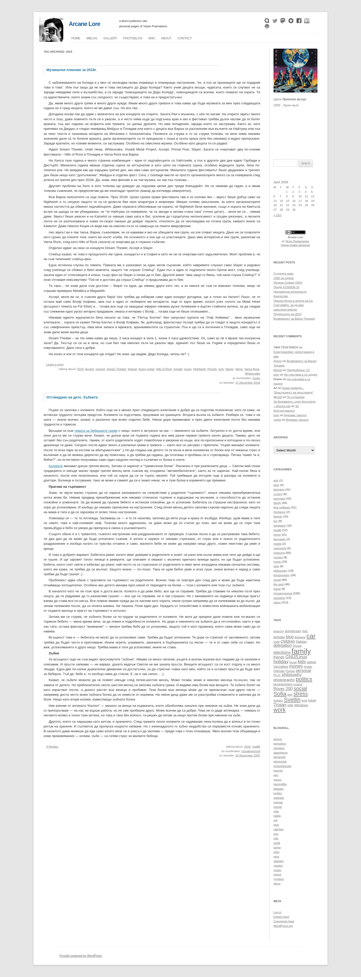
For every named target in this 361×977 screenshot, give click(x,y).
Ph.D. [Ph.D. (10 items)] (277, 675)
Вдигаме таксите (295, 415)
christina (279, 748)
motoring (279, 552)
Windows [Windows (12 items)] (301, 705)
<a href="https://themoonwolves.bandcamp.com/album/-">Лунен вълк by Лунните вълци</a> (295, 127)
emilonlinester (282, 766)
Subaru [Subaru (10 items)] (278, 700)
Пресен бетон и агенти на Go (293, 300)
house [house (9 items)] (293, 662)
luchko (278, 793)
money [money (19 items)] (296, 666)
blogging (279, 489)
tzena (277, 847)
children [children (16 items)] (288, 641)
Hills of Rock (164, 369)
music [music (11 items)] (308, 666)
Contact (184, 38)
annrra (278, 739)
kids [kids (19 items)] (302, 661)
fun (276, 521)
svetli (277, 842)
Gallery (110, 38)
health (278, 530)
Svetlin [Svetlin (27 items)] (292, 699)
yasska (278, 865)
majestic (279, 797)
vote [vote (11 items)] (290, 705)
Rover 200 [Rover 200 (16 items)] (283, 688)
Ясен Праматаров (297, 241)
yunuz (277, 874)
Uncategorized (250, 751)
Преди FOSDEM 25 (286, 287)
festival (132, 369)
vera (276, 856)
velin (277, 851)
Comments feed (284, 921)
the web (279, 584)
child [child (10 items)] (277, 641)
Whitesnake (252, 373)
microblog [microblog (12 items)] (281, 666)
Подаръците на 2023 (288, 314)
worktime (279, 597)
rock (221, 369)
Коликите (56, 466)
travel (277, 588)
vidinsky (279, 861)
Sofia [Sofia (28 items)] (280, 694)
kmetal (178, 369)
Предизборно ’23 (298, 370)
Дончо (278, 360)
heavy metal (146, 369)
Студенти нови (283, 273)
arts (276, 480)
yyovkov (279, 878)
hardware (280, 525)
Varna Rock (251, 369)
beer (276, 484)
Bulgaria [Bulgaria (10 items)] (300, 637)
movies (278, 557)
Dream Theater (116, 369)
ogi (275, 820)
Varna (239, 369)
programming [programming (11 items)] (283, 684)
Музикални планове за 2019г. (71, 70)
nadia (277, 815)
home (277, 534)
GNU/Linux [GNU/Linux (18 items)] (296, 656)
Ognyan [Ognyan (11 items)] (279, 671)
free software (282, 507)
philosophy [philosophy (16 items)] (292, 674)
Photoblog (132, 38)
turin (276, 374)
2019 (80, 369)
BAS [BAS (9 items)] (305, 631)
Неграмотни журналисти (290, 291)
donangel (280, 756)
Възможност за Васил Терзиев (294, 318)
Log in (278, 912)
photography (282, 575)
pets (276, 566)
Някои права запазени (295, 245)
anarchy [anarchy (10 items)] (279, 631)
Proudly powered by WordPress (80, 956)
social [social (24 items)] (300, 688)
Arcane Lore (84, 24)
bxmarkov (280, 743)
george (278, 770)
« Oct (277, 215)
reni (276, 833)
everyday (279, 498)
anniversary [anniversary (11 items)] (293, 631)
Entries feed (281, 916)
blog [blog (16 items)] (290, 636)
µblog (91, 38)
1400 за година (284, 278)
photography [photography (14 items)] (284, 680)
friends (278, 516)
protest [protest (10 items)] (297, 684)
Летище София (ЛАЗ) (288, 282)
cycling (278, 494)
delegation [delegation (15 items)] (283, 645)
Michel (278, 370)
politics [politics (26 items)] (304, 679)
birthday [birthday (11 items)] (279, 637)
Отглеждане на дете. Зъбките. (72, 397)
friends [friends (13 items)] (279, 657)
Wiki (151, 38)
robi (276, 838)
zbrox (277, 883)
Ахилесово (281, 296)
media (278, 543)
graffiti (256, 746)
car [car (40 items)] (310, 636)
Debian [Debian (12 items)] (301, 642)
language (280, 539)
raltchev (279, 829)
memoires (280, 548)
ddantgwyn (281, 752)
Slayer (229, 369)
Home (75, 38)
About (166, 38)
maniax (278, 802)
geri (276, 775)
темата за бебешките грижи (96, 431)
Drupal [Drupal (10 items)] (297, 645)
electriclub (280, 761)
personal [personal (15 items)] (303, 670)
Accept (89, 369)
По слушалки (296, 397)
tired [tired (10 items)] (304, 700)
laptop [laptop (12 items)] (311, 662)
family (277, 502)
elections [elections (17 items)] (282, 652)
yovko (277, 419)
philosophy (280, 570)
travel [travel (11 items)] (312, 700)
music (188, 369)
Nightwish (199, 369)
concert (100, 369)
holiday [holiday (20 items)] (281, 661)
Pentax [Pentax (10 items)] (290, 671)
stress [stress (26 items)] (300, 694)
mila (276, 811)
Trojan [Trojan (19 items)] (280, 704)
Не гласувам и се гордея (300, 374)
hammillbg (280, 784)
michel (278, 806)
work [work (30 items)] (280, 710)
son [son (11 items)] (289, 694)
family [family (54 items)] (301, 651)
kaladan (279, 788)
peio (276, 824)
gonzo (278, 779)
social (277, 579)
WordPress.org (283, 925)
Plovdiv (212, 369)
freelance (280, 511)
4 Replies (52, 746)
